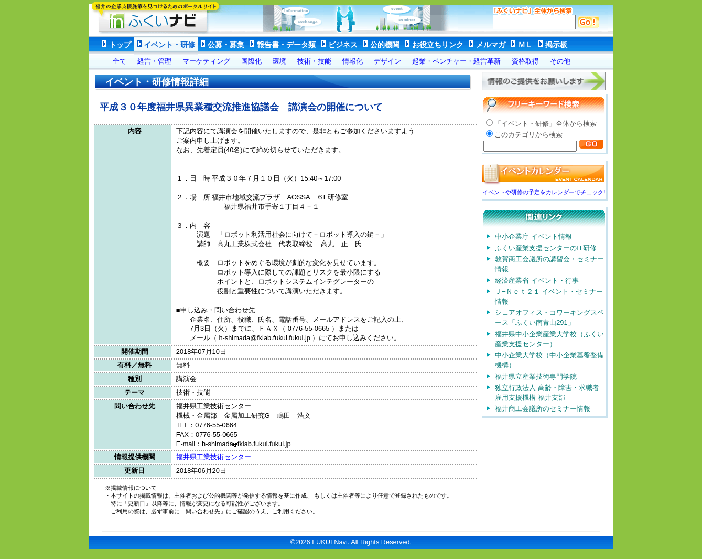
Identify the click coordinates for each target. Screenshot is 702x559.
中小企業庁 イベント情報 (533, 236)
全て (119, 61)
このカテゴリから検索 (528, 135)
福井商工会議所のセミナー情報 (542, 409)
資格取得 (525, 61)
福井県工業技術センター (213, 457)
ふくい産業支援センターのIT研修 (545, 248)
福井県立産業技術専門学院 (536, 377)
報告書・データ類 (286, 44)
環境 (279, 61)
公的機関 (384, 44)
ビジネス (343, 44)
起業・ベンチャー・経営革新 (456, 61)
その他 (560, 61)
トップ (120, 44)
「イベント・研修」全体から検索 (545, 124)
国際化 (251, 61)
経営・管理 (154, 61)
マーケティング (206, 61)
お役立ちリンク (437, 44)
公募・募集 (226, 44)
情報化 (352, 61)
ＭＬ (525, 44)
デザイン (387, 61)
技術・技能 (314, 61)
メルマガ (490, 44)
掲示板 (556, 44)
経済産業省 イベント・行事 (537, 280)
